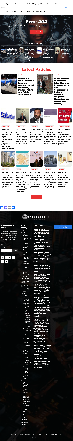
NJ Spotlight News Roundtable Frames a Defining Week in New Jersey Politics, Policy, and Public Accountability (12, 51)
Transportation (21, 126)
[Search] (15, 250)
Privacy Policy (32, 437)
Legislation (48, 169)
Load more (36, 197)
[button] (66, 7)
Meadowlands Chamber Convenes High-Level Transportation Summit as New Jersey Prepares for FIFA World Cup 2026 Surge (66, 52)
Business (61, 169)
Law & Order (5, 126)
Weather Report (49, 126)
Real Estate (5, 169)
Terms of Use (40, 437)
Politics (22, 75)
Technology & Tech (64, 126)
